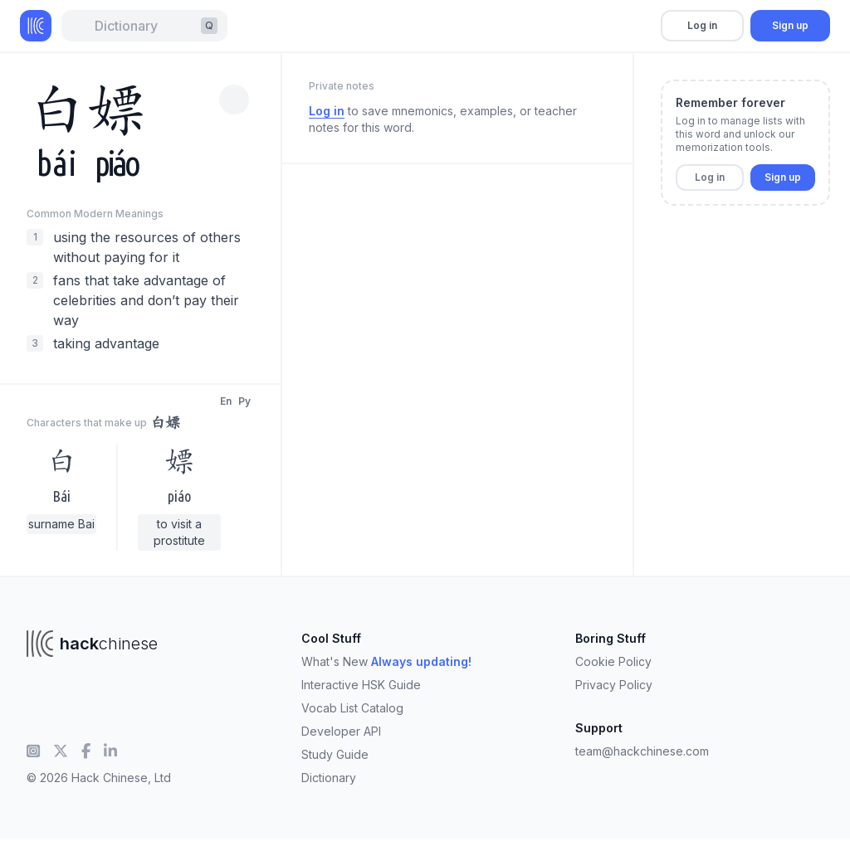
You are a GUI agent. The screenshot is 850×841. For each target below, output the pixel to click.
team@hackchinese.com (642, 751)
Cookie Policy (613, 661)
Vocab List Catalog (352, 708)
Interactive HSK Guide (361, 685)
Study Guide (335, 754)
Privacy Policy (613, 685)
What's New (386, 661)
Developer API (341, 731)
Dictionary (328, 778)
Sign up (790, 25)
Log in (702, 25)
